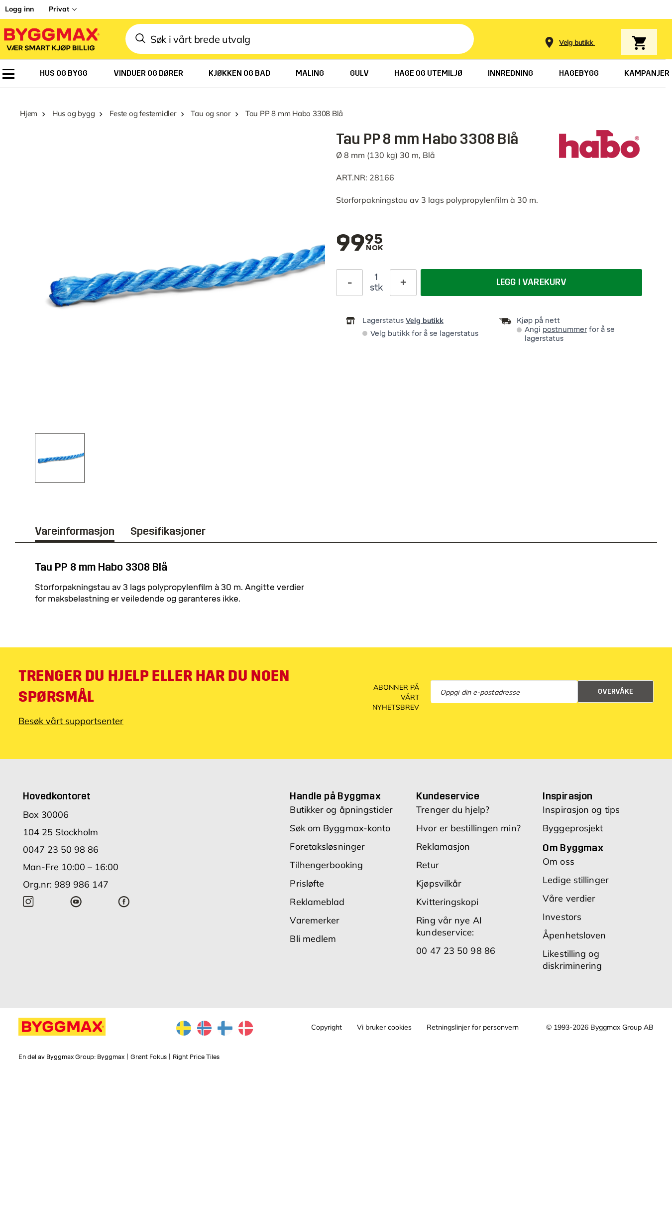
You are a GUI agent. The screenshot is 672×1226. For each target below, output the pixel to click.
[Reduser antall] (349, 282)
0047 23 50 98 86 (61, 849)
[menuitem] (8, 74)
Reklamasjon (443, 846)
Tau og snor (210, 113)
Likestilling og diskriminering (572, 959)
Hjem (28, 113)
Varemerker (314, 920)
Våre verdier (569, 898)
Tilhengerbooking (326, 865)
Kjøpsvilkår (438, 883)
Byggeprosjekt (573, 828)
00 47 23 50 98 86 (455, 950)
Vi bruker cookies (384, 1027)
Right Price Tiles (196, 1057)
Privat (59, 8)
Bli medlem (313, 938)
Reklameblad (317, 902)
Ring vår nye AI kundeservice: (449, 926)
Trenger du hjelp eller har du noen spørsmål (153, 686)
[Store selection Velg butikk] (576, 42)
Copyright (326, 1027)
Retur (427, 865)
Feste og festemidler (143, 113)
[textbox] (359, 243)
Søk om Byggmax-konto (340, 828)
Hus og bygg (73, 113)
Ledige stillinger (576, 880)
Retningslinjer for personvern (473, 1027)
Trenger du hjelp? (452, 809)
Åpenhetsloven (574, 935)
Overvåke (615, 691)
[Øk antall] (403, 282)
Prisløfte (307, 883)
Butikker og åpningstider (341, 809)
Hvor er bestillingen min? (468, 828)
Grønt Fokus (148, 1057)
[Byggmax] (51, 39)
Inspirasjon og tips (581, 809)
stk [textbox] (376, 287)
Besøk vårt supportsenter (70, 721)
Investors (562, 916)
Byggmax (110, 1057)
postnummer (565, 329)
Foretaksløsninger (327, 846)
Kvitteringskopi (447, 902)
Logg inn (19, 8)
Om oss (558, 861)
